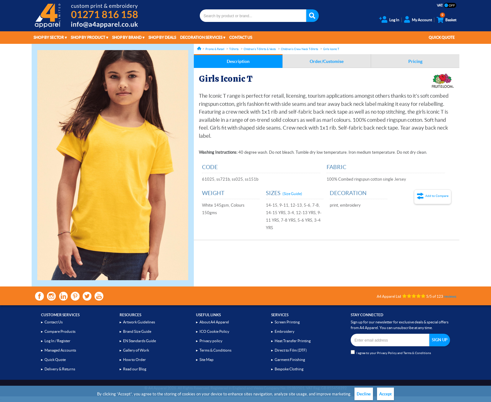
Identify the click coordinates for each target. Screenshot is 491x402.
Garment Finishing (290, 360)
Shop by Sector (49, 37)
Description (238, 61)
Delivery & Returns (59, 369)
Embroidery (284, 331)
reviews (450, 296)
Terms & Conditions (215, 350)
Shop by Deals (162, 37)
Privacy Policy (387, 353)
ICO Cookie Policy (214, 331)
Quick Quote (442, 37)
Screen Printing (287, 322)
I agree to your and (391, 352)
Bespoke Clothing (289, 369)
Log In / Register (57, 341)
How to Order (134, 360)
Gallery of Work (136, 350)
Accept (385, 394)
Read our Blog (134, 369)
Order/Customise (327, 61)
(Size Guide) (292, 194)
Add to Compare (436, 196)
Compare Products (59, 331)
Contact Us (240, 37)
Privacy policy (210, 341)
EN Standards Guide (139, 341)
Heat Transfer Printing (293, 341)
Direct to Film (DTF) (291, 350)
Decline (364, 394)
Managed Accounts (60, 350)
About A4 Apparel (214, 322)
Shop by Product (88, 37)
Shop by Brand (127, 37)
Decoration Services (201, 37)
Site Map (206, 360)
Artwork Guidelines (139, 322)
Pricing (415, 61)
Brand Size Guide (137, 331)
